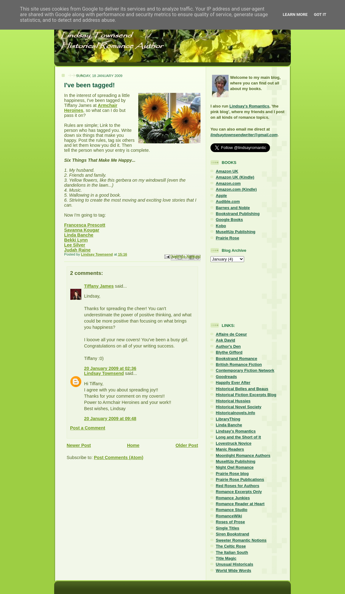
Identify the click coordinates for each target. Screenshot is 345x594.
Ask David (225, 340)
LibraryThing (228, 419)
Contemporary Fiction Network (245, 370)
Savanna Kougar (81, 230)
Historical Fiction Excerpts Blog (246, 394)
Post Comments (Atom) (118, 457)
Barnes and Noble (233, 207)
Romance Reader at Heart (240, 503)
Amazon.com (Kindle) (236, 189)
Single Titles (227, 528)
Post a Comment (87, 427)
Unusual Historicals (234, 564)
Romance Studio (231, 509)
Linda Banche (78, 234)
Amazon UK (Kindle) (235, 177)
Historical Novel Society (239, 407)
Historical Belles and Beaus (242, 388)
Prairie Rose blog (232, 473)
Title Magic (226, 558)
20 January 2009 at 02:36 (110, 368)
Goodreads (226, 376)
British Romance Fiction (239, 364)
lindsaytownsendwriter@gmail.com (243, 134)
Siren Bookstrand (232, 534)
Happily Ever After (233, 382)
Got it (320, 14)
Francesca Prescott (84, 225)
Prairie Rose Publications (240, 479)
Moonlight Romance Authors (243, 455)
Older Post (187, 445)
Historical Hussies (233, 401)
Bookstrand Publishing (238, 213)
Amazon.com (228, 183)
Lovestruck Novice (233, 443)
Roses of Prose (230, 522)
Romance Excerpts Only (239, 491)
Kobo (221, 225)
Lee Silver (74, 244)
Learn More (295, 14)
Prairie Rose (227, 238)
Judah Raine (77, 249)
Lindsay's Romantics (249, 106)
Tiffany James (99, 286)
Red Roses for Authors (237, 485)
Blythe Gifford (229, 352)
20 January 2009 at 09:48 (110, 418)
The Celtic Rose (231, 546)
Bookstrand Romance (236, 358)
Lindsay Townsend (104, 373)
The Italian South (232, 552)
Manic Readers (230, 449)
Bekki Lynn (76, 239)
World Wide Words (233, 570)
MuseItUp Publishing (235, 231)
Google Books (229, 219)
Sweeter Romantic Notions (241, 540)
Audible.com (228, 201)
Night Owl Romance (234, 467)
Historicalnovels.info (235, 412)
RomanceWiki (229, 516)
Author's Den (228, 346)
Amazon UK (227, 171)
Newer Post (79, 445)
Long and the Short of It (238, 437)
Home (133, 445)
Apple (221, 195)
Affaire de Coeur (231, 334)
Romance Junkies (233, 498)
